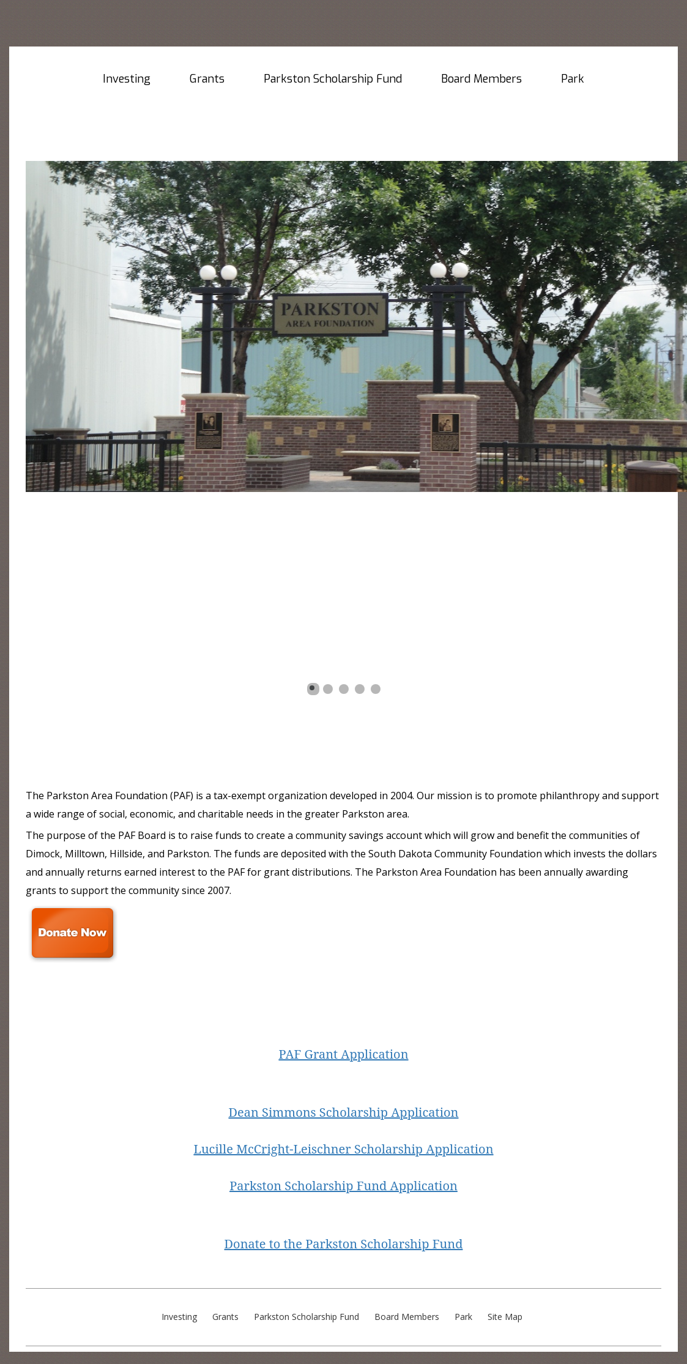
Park (572, 79)
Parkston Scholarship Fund (333, 79)
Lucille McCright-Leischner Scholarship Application (343, 1149)
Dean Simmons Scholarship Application (343, 1112)
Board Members (481, 79)
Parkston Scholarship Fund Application (343, 1185)
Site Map (505, 1318)
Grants (207, 79)
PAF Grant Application (343, 1054)
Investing (126, 79)
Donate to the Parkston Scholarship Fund (344, 1243)
